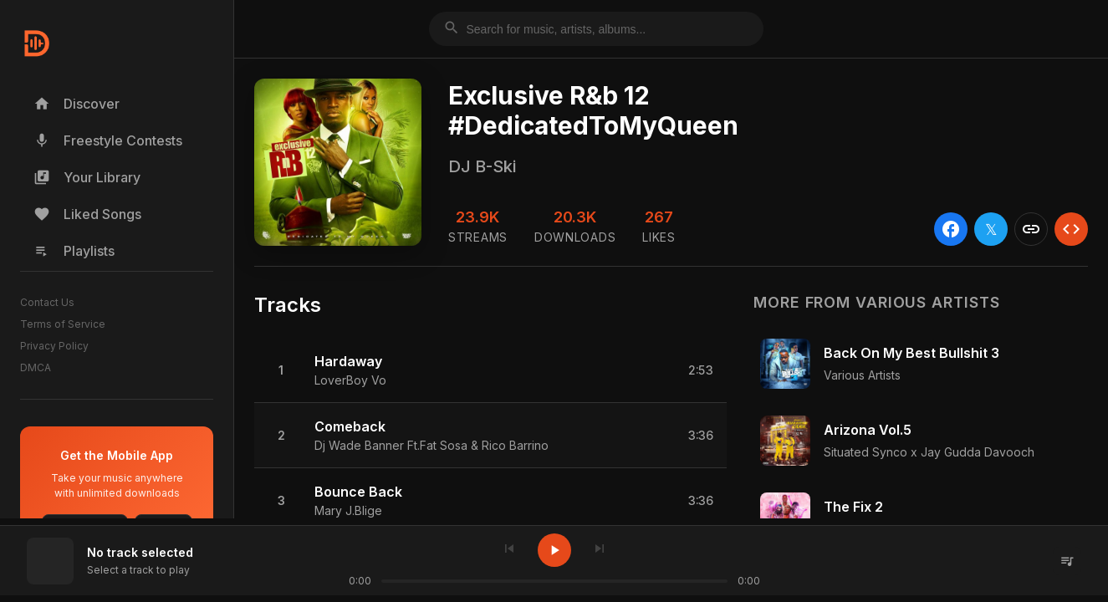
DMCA (35, 367)
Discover (76, 103)
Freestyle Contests (107, 140)
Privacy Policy (54, 345)
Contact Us (47, 302)
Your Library (86, 177)
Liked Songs (87, 214)
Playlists (74, 250)
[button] (490, 370)
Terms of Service (62, 324)
